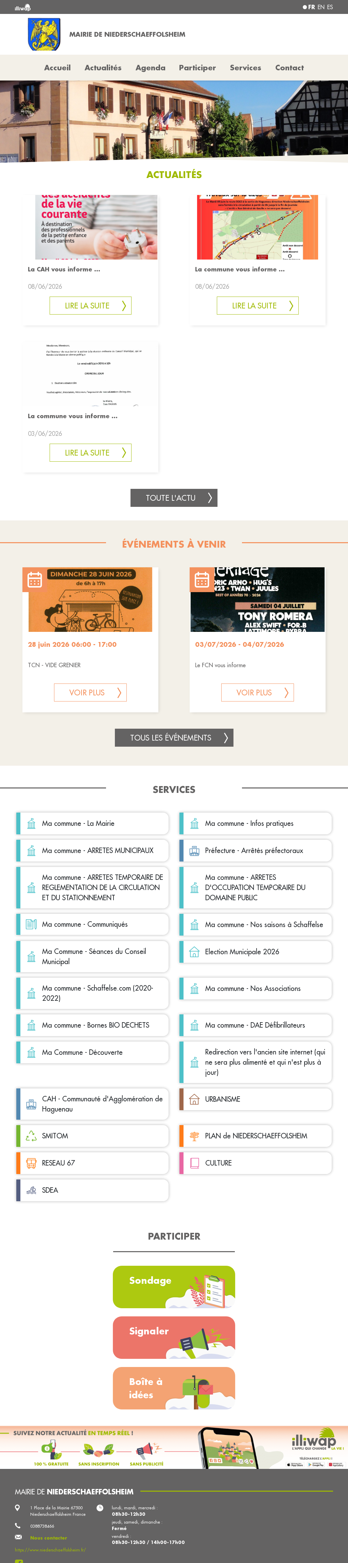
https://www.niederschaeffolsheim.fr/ (50, 1549)
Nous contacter (48, 1538)
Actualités (103, 67)
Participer (197, 67)
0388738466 (42, 1526)
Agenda (151, 67)
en (321, 7)
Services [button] (245, 67)
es (330, 7)
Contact (289, 67)
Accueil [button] (57, 67)
